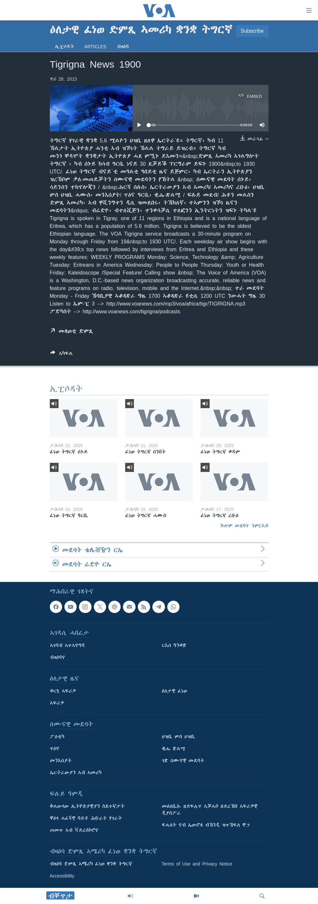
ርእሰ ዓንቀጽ (174, 645)
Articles (95, 47)
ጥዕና (54, 749)
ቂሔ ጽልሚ (173, 749)
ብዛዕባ (123, 47)
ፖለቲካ (57, 737)
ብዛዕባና (57, 657)
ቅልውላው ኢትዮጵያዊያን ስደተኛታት (87, 806)
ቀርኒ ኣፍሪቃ (63, 691)
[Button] (61, 355)
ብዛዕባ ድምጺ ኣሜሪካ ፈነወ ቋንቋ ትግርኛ (91, 864)
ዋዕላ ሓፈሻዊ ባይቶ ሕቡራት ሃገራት (86, 818)
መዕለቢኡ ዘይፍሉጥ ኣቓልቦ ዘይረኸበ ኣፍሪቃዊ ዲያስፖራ (210, 809)
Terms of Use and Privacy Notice (197, 864)
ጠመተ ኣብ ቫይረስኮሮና (74, 830)
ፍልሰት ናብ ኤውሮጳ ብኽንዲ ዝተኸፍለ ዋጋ (205, 825)
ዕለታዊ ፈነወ (174, 691)
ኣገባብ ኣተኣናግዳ (67, 645)
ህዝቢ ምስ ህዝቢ (178, 737)
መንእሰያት (60, 761)
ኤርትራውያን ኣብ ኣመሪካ (76, 773)
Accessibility (62, 876)
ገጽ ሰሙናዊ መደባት (183, 761)
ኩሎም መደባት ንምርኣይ (245, 525)
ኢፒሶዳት (64, 47)
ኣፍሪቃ (57, 703)
